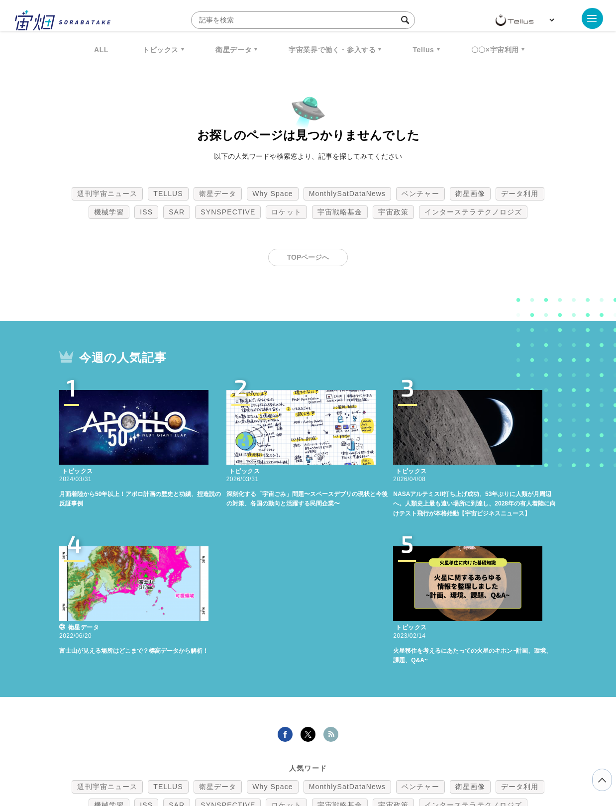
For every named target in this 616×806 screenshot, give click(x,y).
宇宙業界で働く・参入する (332, 50)
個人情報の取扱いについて (278, 753)
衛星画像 (470, 194)
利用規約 (225, 753)
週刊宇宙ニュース (107, 194)
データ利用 (520, 194)
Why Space (272, 194)
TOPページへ (308, 257)
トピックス (160, 50)
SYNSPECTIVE (228, 212)
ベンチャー (420, 194)
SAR (177, 212)
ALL (101, 50)
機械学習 (109, 212)
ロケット (286, 212)
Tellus (423, 50)
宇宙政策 (393, 212)
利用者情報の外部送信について (361, 753)
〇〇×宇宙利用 (495, 50)
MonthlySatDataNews (347, 194)
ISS (146, 212)
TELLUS (168, 194)
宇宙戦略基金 (340, 212)
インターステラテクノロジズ (473, 212)
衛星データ (233, 50)
